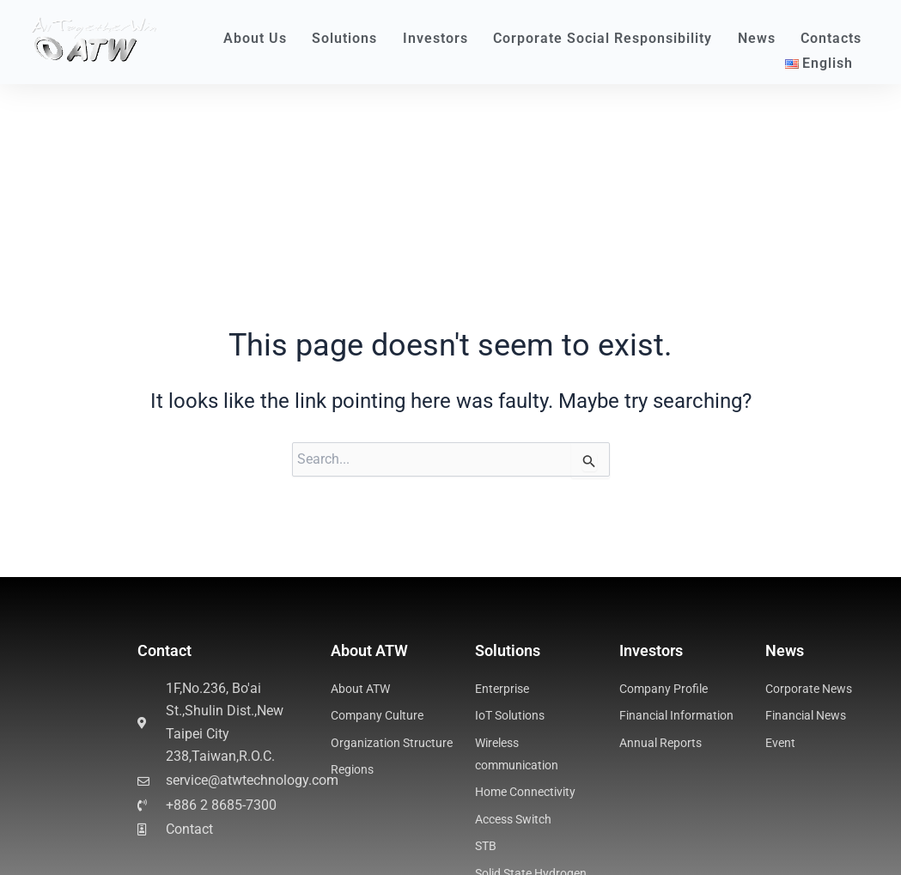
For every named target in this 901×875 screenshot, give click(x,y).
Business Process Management (133, 841)
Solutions (349, 38)
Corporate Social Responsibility (607, 38)
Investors (440, 38)
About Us (259, 38)
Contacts (831, 38)
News (761, 38)
